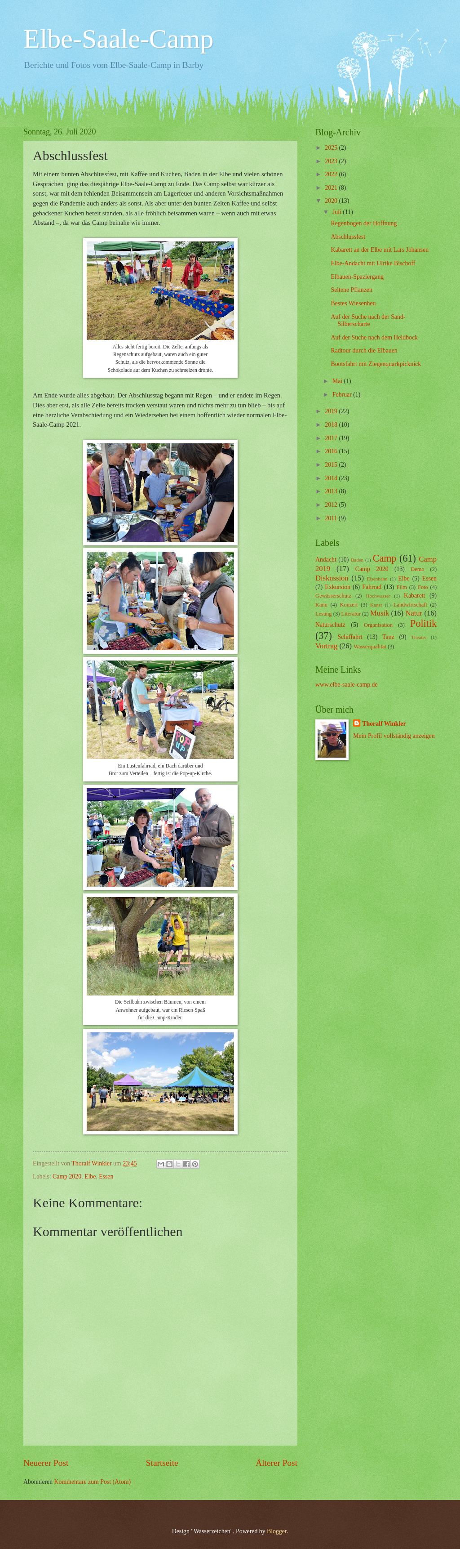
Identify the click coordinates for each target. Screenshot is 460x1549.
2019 (332, 411)
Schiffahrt (350, 637)
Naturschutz (330, 624)
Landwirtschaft (410, 605)
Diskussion (332, 578)
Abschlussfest (348, 236)
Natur (413, 613)
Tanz (388, 637)
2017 (332, 438)
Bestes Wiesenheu (353, 303)
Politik (423, 623)
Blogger (277, 1531)
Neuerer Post (45, 1463)
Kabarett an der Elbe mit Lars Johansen (380, 249)
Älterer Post (276, 1463)
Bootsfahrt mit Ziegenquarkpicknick (376, 364)
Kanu (321, 605)
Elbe (90, 1176)
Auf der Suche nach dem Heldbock (374, 337)
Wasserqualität (370, 646)
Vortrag (326, 646)
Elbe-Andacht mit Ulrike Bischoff (373, 263)
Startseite (162, 1463)
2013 (332, 491)
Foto (423, 587)
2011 (332, 518)
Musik (379, 613)
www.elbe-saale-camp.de (346, 684)
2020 (332, 200)
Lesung (323, 614)
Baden (357, 559)
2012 (332, 504)
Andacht (325, 559)
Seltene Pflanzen (351, 289)
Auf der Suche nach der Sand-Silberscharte (368, 320)
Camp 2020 (67, 1176)
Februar (342, 394)
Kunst (376, 604)
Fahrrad (371, 587)
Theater (418, 637)
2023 (332, 161)
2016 (332, 451)
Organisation (378, 625)
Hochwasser (378, 595)
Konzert (349, 605)
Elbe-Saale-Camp (118, 39)
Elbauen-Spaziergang (357, 276)
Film (402, 587)
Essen (106, 1176)
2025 (332, 147)
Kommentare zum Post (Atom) (92, 1481)
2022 (332, 174)
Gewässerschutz (333, 596)
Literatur (351, 614)
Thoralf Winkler (384, 723)
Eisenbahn (377, 578)
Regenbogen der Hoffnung (364, 223)
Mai (338, 381)
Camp (385, 558)
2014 (332, 478)
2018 (332, 424)
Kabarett (414, 595)
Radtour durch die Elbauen (364, 350)
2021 (332, 187)
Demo (417, 569)
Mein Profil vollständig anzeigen (393, 735)
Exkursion (337, 587)
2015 (332, 464)
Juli (337, 212)
